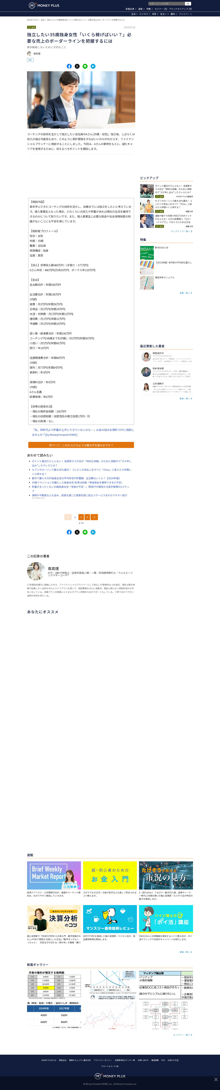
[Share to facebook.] (69, 66)
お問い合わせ (143, 1060)
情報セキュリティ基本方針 (80, 1060)
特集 (150, 8)
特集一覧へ (185, 293)
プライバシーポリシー (103, 1060)
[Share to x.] (77, 66)
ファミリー (185, 13)
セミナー (161, 8)
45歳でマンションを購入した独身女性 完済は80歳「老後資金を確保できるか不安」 (78, 482)
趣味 (174, 13)
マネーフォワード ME (110, 1066)
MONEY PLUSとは (49, 1060)
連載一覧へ (185, 952)
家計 (30, 59)
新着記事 (131, 8)
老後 (155, 13)
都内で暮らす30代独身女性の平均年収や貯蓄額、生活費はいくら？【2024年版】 (76, 478)
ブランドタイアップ (180, 8)
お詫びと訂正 (173, 1060)
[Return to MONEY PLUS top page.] (44, 5)
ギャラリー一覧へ (181, 1034)
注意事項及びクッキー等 (125, 1060)
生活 (134, 13)
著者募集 (155, 1060)
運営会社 (62, 1060)
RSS (163, 1060)
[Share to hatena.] (93, 66)
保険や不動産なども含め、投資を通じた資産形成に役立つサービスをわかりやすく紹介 (79, 495)
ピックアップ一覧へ (180, 231)
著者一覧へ (185, 398)
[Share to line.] (85, 66)
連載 (141, 8)
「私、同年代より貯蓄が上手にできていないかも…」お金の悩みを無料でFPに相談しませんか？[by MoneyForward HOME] (83, 432)
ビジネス (144, 13)
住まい (164, 13)
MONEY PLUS (32, 19)
